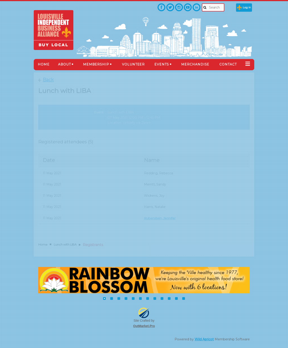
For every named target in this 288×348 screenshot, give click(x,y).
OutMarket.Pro (144, 326)
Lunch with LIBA (65, 244)
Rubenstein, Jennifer (160, 218)
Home (42, 244)
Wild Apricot (204, 339)
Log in (247, 7)
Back (48, 79)
